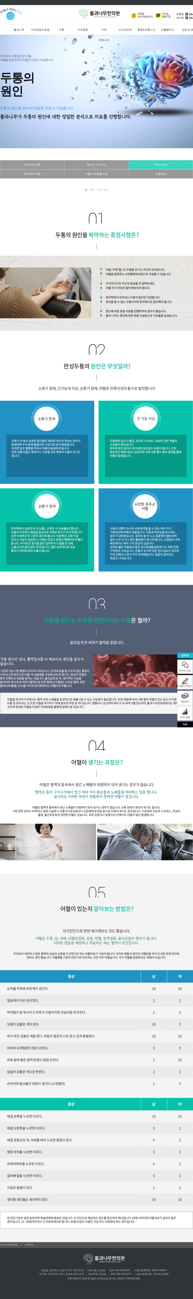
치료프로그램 (32, 164)
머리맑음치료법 (40, 29)
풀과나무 (19, 29)
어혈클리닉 (167, 29)
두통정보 (160, 173)
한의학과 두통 (32, 173)
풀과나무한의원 (99, 13)
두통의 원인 (161, 164)
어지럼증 (82, 29)
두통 (61, 29)
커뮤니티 (104, 40)
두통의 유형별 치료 (96, 173)
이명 (104, 29)
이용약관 (29, 1244)
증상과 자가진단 (96, 164)
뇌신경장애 (125, 29)
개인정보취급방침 (9, 1244)
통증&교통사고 (146, 29)
